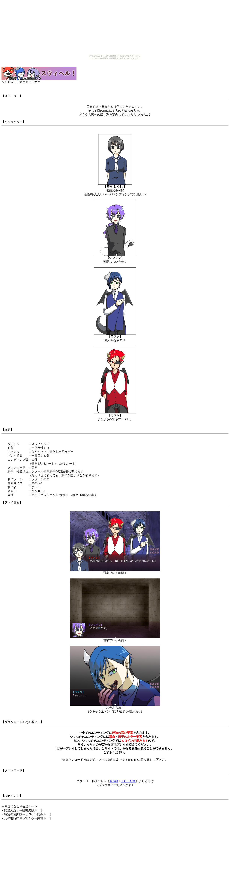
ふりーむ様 (128, 781)
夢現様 (113, 781)
